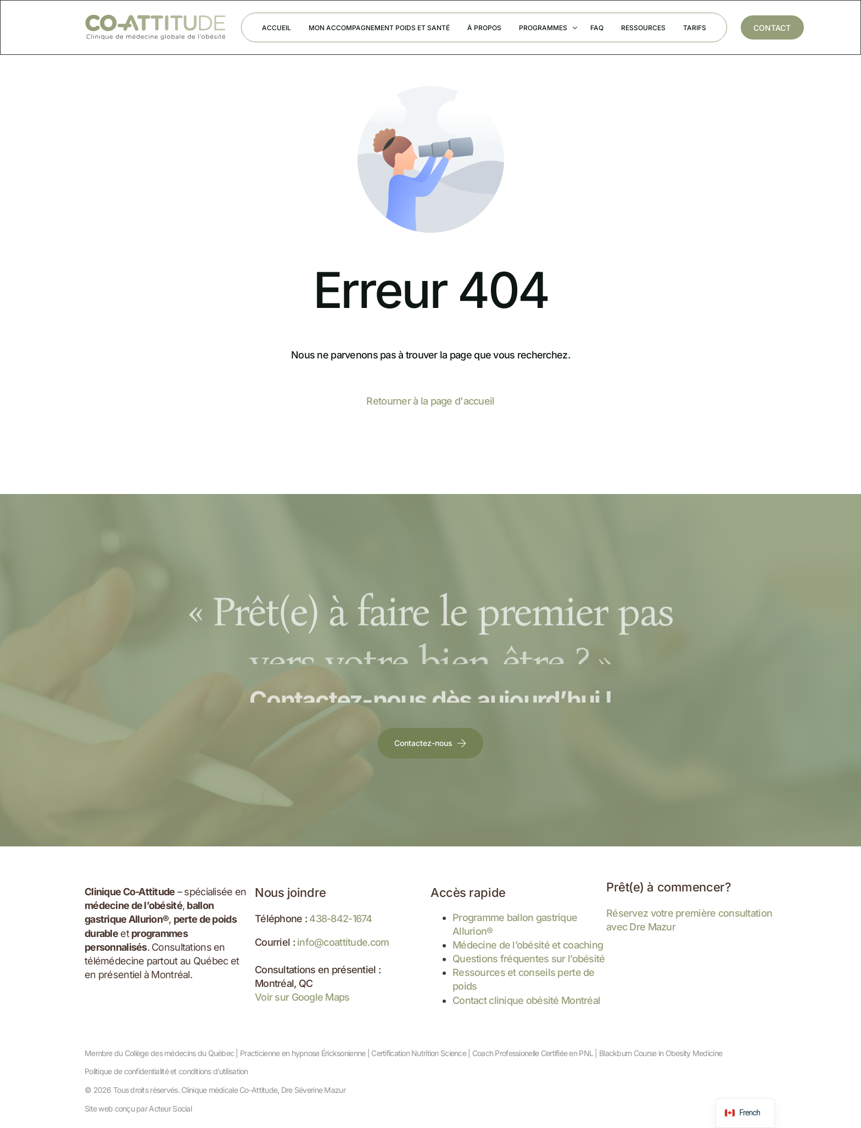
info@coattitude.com (343, 942)
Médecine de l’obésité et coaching (527, 945)
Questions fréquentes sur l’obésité (528, 958)
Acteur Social (170, 1108)
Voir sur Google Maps (302, 997)
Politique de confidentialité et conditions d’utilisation (166, 1071)
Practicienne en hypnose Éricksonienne (302, 1053)
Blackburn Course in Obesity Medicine (660, 1053)
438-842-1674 (340, 918)
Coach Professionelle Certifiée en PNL (532, 1053)
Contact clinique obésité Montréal (526, 1000)
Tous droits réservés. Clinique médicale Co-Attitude (195, 1090)
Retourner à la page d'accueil (430, 401)
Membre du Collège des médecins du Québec (159, 1053)
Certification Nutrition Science (418, 1053)
